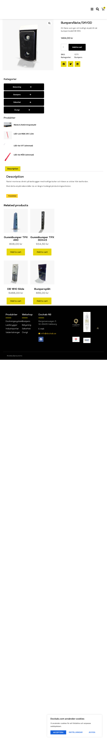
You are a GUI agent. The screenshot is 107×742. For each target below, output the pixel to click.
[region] (74, 726)
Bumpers (78, 57)
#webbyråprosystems (14, 356)
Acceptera (91, 732)
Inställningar (60, 732)
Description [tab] (12, 169)
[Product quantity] (64, 47)
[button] (49, 23)
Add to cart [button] (15, 252)
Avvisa (76, 732)
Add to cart (78, 47)
